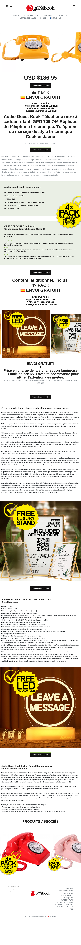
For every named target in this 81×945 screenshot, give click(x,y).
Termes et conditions (63, 922)
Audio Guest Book (32, 16)
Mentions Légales (28, 18)
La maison (15, 16)
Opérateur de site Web (65, 926)
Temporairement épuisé (41, 91)
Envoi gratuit (67, 913)
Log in (43, 18)
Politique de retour (64, 920)
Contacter (62, 16)
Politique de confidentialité (66, 917)
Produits (48, 16)
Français (55, 18)
